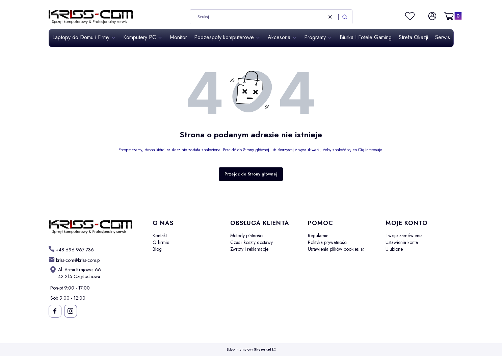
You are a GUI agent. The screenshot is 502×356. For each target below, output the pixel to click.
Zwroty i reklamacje (249, 249)
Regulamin (318, 235)
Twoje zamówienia (404, 235)
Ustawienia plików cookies (334, 249)
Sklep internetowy (249, 350)
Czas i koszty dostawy (251, 242)
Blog (157, 249)
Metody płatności (246, 235)
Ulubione (394, 249)
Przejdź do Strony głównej (250, 174)
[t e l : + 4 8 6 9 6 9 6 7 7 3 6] (71, 249)
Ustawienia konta (402, 242)
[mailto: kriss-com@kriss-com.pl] (75, 260)
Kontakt (160, 235)
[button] (345, 17)
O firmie (161, 242)
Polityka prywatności (327, 242)
